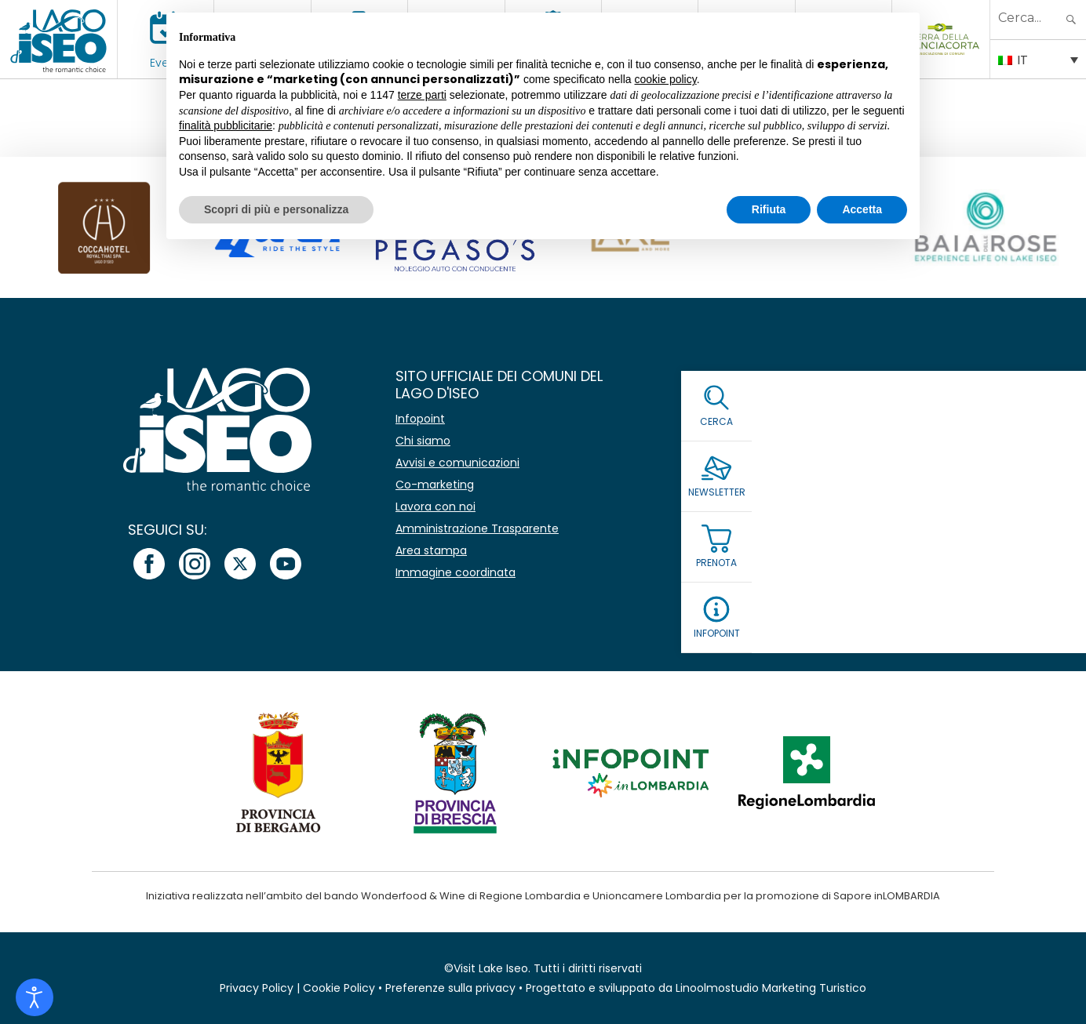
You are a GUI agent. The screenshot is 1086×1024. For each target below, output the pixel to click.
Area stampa (431, 550)
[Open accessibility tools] (34, 997)
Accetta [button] (862, 209)
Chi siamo (422, 440)
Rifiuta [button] (769, 209)
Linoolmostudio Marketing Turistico (771, 988)
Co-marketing (434, 484)
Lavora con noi (435, 506)
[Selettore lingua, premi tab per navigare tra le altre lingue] (1038, 58)
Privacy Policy (256, 988)
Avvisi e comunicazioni (457, 462)
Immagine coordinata (455, 572)
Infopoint (420, 419)
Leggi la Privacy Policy (784, 535)
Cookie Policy (339, 988)
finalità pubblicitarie (225, 125)
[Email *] (864, 457)
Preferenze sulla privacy (450, 988)
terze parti (422, 95)
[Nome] (864, 420)
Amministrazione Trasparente (477, 528)
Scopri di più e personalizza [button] (276, 209)
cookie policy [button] (666, 79)
